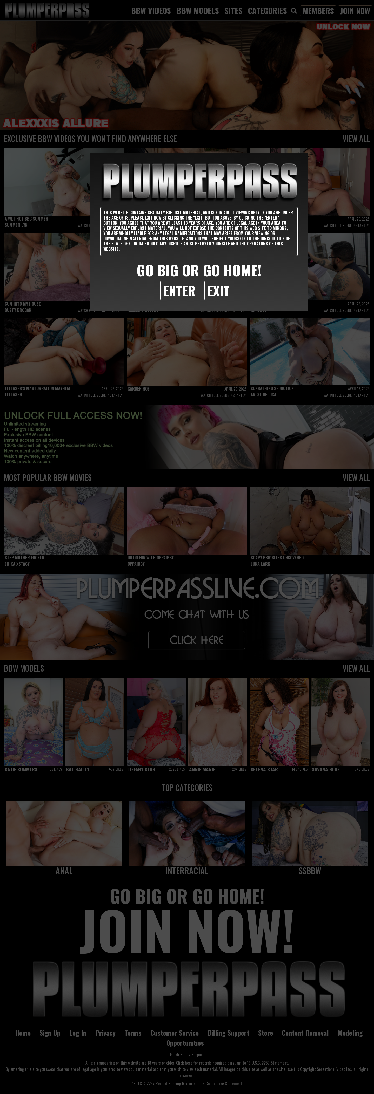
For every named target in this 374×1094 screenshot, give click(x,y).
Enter (179, 290)
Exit (218, 290)
